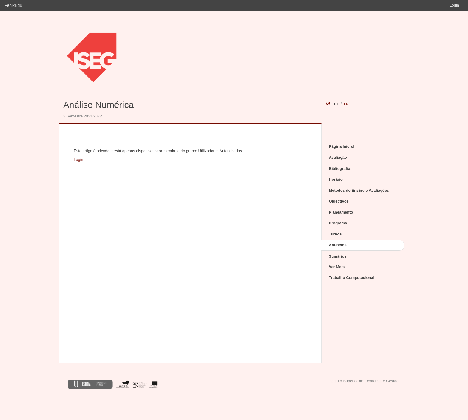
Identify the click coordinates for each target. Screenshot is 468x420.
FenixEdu (13, 5)
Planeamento (341, 212)
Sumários (338, 256)
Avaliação (338, 157)
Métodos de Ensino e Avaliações (359, 190)
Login (454, 5)
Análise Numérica (98, 105)
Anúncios (338, 245)
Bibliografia (340, 168)
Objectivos (339, 201)
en (346, 104)
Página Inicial (341, 146)
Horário (336, 179)
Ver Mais (337, 267)
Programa (338, 223)
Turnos (335, 234)
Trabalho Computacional (352, 277)
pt (336, 104)
